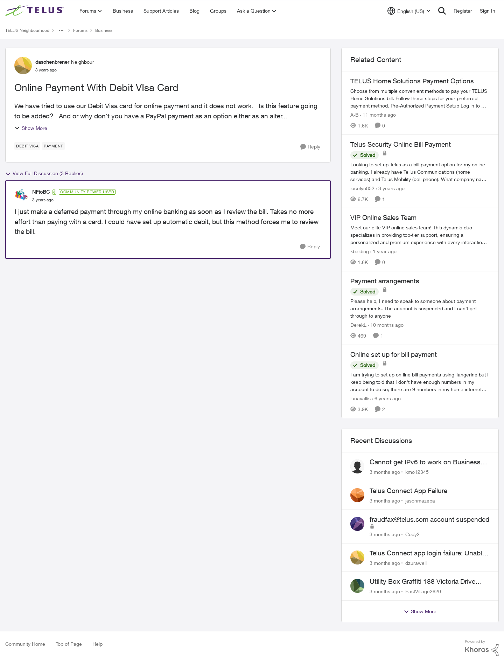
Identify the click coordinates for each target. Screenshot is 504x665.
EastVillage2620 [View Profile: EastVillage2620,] (423, 591)
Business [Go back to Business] (103, 30)
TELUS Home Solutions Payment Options (412, 81)
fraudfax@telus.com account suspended (429, 519)
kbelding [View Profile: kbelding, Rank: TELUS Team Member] (359, 251)
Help (97, 644)
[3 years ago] (390, 188)
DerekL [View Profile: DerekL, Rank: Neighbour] (358, 325)
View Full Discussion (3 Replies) (44, 173)
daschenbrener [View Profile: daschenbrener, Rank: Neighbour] (52, 62)
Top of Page (69, 644)
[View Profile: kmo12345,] (357, 466)
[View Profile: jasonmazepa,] (357, 495)
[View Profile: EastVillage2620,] (357, 586)
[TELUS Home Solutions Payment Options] (420, 98)
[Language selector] (409, 11)
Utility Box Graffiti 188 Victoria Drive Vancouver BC (422, 581)
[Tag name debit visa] (27, 146)
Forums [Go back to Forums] (80, 30)
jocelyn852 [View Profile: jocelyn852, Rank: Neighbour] (362, 188)
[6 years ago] (386, 398)
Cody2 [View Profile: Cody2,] (412, 534)
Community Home (25, 644)
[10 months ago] (386, 324)
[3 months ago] (385, 472)
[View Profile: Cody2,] (357, 524)
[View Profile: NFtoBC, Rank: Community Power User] (22, 196)
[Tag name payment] (53, 146)
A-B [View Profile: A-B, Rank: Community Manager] (354, 115)
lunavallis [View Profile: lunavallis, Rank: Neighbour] (360, 398)
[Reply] (310, 147)
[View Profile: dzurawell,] (357, 557)
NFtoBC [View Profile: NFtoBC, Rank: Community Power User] (41, 192)
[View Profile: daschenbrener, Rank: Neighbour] (23, 65)
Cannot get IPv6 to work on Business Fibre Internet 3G (425, 462)
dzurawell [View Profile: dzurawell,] (416, 563)
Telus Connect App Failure (408, 490)
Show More (30, 128)
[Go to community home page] (35, 10)
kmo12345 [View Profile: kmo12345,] (417, 472)
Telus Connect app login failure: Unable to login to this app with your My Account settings (427, 553)
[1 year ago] (383, 251)
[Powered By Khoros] (482, 648)
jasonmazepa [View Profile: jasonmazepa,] (420, 501)
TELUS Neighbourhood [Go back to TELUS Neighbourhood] (27, 30)
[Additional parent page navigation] (61, 30)
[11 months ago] (378, 114)
